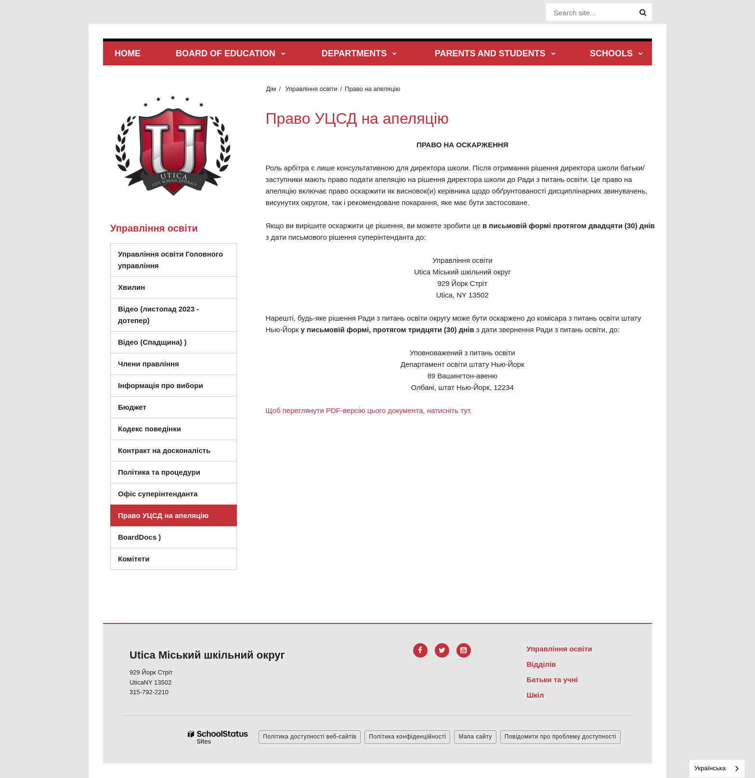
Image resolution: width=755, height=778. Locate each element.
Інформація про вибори (160, 385)
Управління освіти (311, 88)
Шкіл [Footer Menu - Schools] (535, 695)
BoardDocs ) (161, 539)
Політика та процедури (159, 472)
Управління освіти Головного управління (170, 260)
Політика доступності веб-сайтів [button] (309, 736)
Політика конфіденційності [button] (407, 736)
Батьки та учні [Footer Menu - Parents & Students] (552, 679)
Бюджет (132, 407)
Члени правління (148, 364)
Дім (271, 88)
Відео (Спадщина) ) (174, 344)
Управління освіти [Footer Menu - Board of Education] (559, 649)
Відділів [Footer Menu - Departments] (541, 664)
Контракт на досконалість (164, 450)
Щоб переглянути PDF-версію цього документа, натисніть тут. (369, 410)
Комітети (133, 559)
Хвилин (131, 287)
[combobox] (717, 768)
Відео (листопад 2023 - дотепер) (158, 314)
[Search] (642, 12)
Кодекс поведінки (176, 431)
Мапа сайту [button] (475, 736)
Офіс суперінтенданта (157, 494)
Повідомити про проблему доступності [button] (560, 736)
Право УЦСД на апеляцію (163, 515)
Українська (710, 768)
